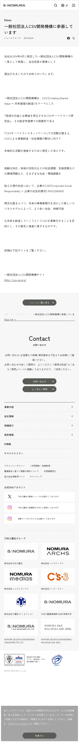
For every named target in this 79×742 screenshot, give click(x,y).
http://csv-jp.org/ (15, 280)
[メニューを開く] (73, 5)
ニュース (20, 314)
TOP (6, 314)
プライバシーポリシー (14, 465)
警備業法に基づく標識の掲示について (21, 471)
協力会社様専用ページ (14, 476)
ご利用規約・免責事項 (40, 465)
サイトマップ (36, 476)
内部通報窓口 (50, 471)
